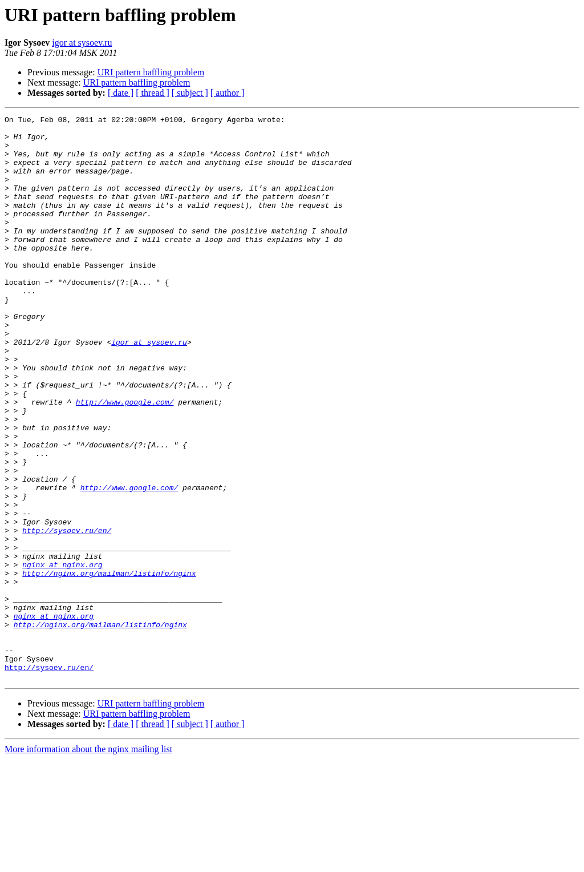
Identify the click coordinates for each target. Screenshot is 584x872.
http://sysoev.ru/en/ (66, 614)
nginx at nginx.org (62, 655)
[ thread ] (152, 93)
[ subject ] (190, 93)
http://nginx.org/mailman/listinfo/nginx (109, 665)
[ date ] (120, 93)
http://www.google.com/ (125, 460)
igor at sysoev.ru (82, 42)
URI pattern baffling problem (151, 72)
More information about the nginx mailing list (88, 862)
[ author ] (227, 93)
